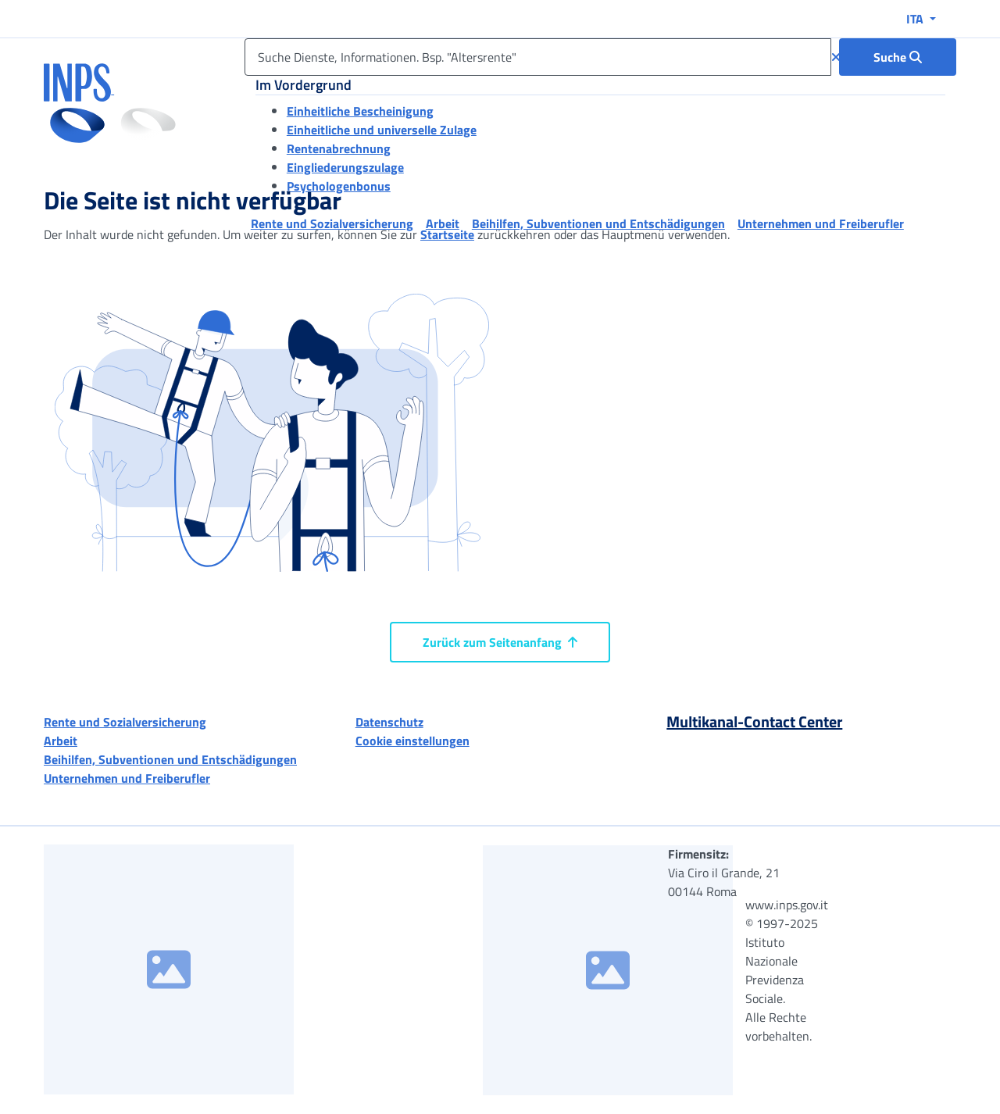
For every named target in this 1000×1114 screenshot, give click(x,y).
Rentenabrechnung (339, 148)
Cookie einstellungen (412, 740)
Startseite (447, 234)
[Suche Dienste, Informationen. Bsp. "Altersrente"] (538, 57)
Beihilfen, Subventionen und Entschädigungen (170, 759)
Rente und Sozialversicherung (125, 721)
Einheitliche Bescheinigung (360, 111)
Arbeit (60, 740)
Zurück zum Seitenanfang (500, 642)
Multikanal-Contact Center (754, 721)
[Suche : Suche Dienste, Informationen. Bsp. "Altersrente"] (897, 57)
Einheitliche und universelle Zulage (382, 129)
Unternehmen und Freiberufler (127, 778)
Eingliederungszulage (345, 167)
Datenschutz (389, 721)
